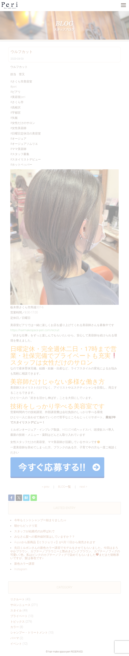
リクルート (17, 599)
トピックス (17, 621)
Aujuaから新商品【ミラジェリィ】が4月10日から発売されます (54, 542)
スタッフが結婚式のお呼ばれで (34, 531)
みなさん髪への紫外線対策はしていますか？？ (44, 536)
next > (83, 486)
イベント (16, 643)
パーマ (14, 638)
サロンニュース (20, 605)
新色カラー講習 (24, 563)
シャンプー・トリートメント (29, 632)
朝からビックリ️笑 (25, 525)
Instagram (20, 569)
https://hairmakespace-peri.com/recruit (34, 330)
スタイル (16, 610)
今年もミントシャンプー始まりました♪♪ (40, 520)
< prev (45, 486)
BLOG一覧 (64, 486)
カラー (14, 627)
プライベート (19, 616)
